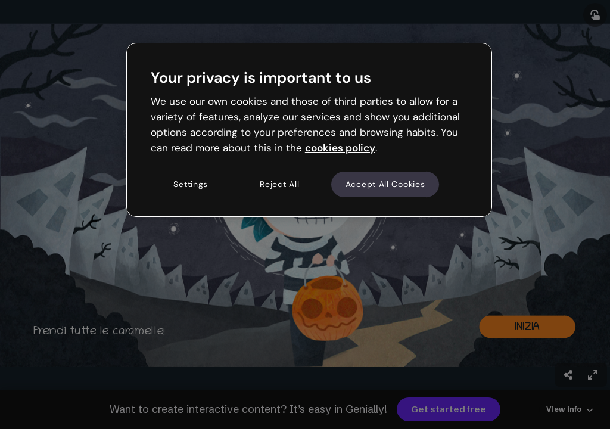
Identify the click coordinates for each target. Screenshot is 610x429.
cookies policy (340, 147)
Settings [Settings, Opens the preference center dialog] (190, 184)
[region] (309, 130)
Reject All (279, 184)
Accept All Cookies (385, 184)
